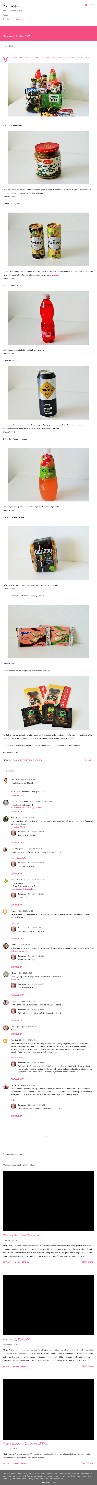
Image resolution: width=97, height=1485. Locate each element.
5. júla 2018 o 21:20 (27, 945)
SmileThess (15, 923)
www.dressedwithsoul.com (23, 889)
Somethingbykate (18, 849)
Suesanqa (11, 5)
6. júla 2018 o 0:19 (25, 973)
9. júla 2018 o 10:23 (36, 1062)
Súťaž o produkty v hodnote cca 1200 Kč (25, 1443)
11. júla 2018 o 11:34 (36, 1105)
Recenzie (19, 19)
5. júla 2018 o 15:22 (25, 911)
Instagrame (54, 275)
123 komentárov (21, 1262)
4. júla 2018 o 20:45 (27, 779)
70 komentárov (20, 1463)
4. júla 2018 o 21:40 (35, 849)
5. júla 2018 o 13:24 (36, 880)
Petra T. (14, 818)
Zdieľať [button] (87, 760)
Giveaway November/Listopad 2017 (22, 1235)
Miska (13, 973)
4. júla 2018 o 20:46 (44, 801)
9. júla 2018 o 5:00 (30, 1040)
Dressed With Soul (18, 880)
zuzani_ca (15, 1001)
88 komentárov (20, 1366)
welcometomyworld (19, 951)
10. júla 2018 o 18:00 (26, 1085)
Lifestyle (29, 760)
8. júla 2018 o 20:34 (36, 832)
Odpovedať (17, 795)
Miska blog (16, 979)
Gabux (13, 1085)
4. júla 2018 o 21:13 (27, 818)
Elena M (14, 779)
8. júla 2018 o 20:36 (36, 984)
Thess (13, 911)
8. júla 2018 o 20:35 (36, 894)
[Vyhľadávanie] (86, 4)
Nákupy (38, 760)
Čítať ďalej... (88, 1262)
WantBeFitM (16, 1057)
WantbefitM (16, 1040)
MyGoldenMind (18, 827)
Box (15, 760)
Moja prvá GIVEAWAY (16, 1339)
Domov (6, 19)
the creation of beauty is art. (23, 801)
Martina (14, 945)
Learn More (45, 1482)
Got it (55, 1482)
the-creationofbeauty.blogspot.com (26, 807)
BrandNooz (45, 57)
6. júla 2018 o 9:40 (27, 1001)
